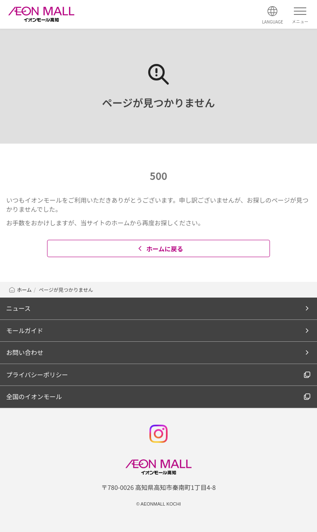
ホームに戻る (159, 248)
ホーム (20, 289)
